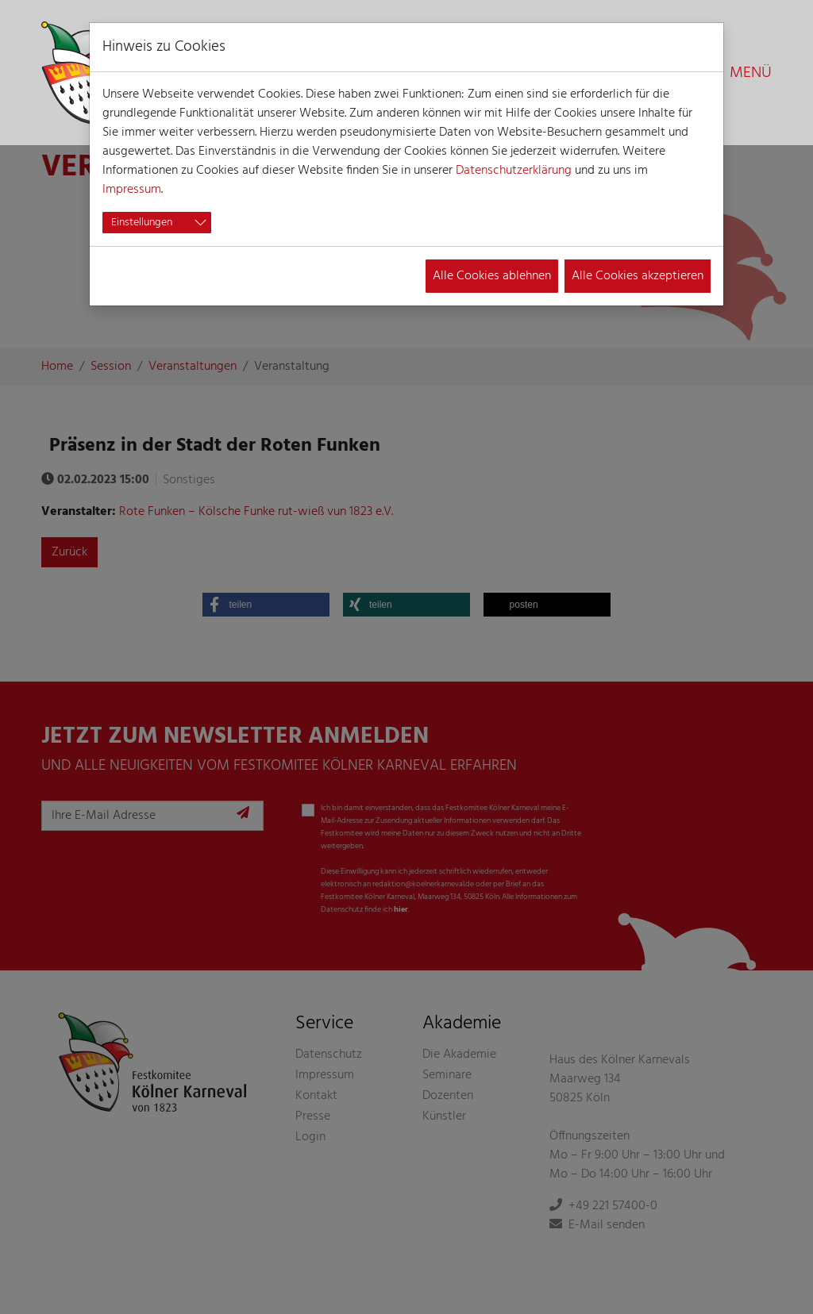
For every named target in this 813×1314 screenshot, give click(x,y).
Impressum (131, 189)
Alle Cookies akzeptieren (637, 276)
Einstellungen (141, 222)
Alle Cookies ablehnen (492, 276)
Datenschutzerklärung (514, 170)
